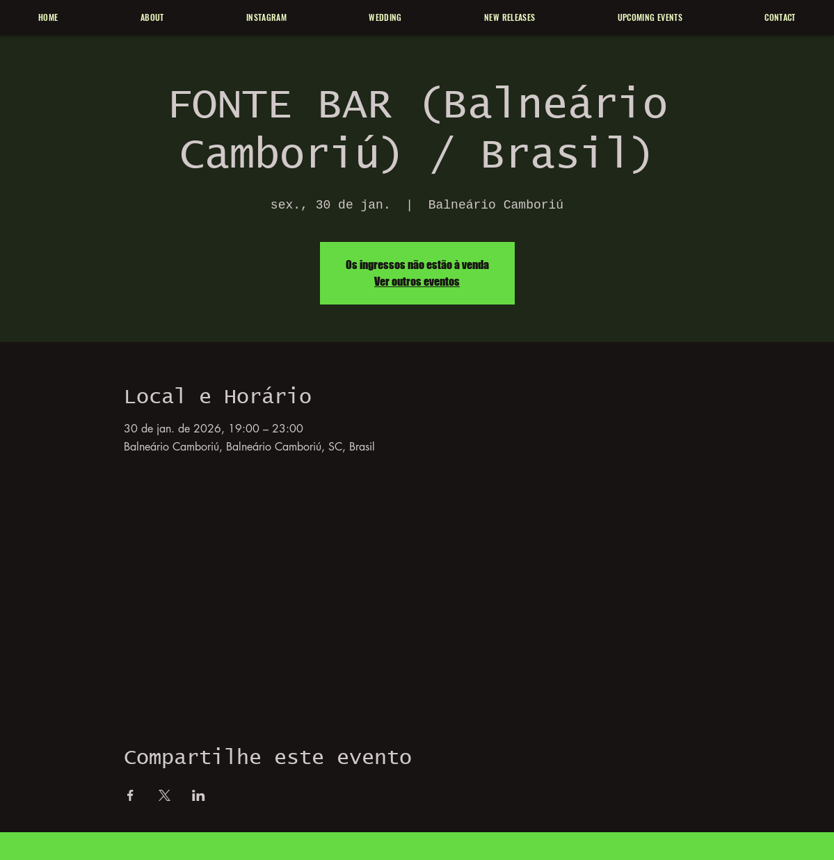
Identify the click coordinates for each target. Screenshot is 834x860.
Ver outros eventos (417, 281)
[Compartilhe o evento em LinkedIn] (198, 795)
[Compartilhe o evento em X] (164, 795)
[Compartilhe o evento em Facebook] (130, 795)
